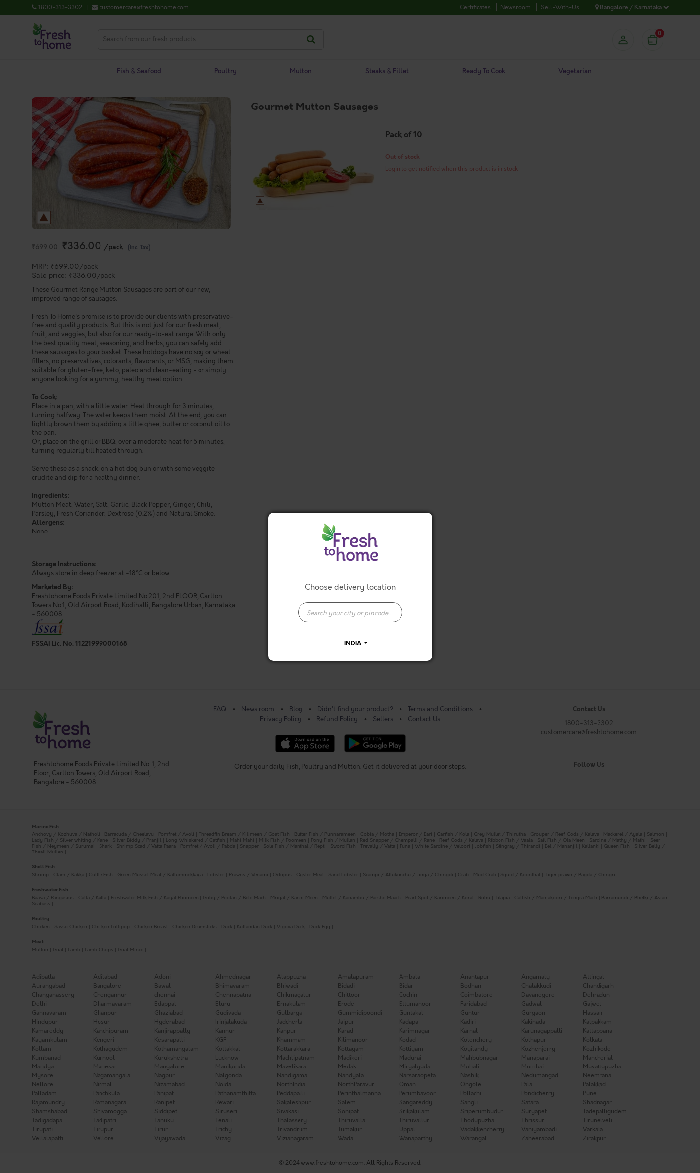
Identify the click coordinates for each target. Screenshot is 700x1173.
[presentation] (350, 612)
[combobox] (350, 607)
